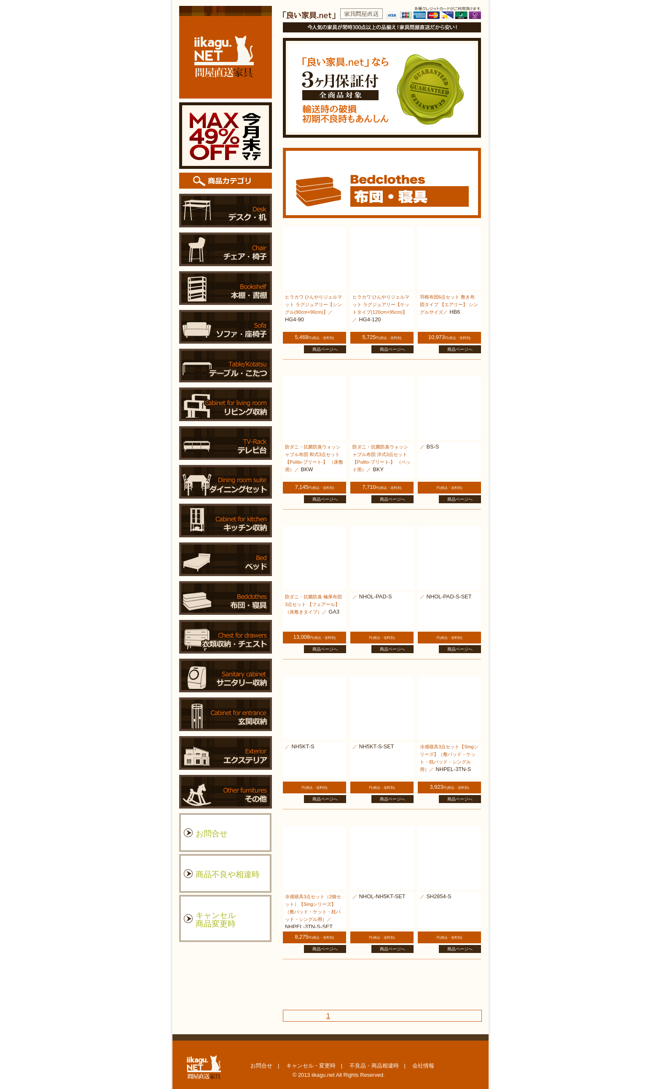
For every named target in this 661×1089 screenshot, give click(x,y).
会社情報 (423, 1065)
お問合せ (261, 1065)
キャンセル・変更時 (311, 1065)
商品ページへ (325, 349)
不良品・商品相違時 (374, 1065)
